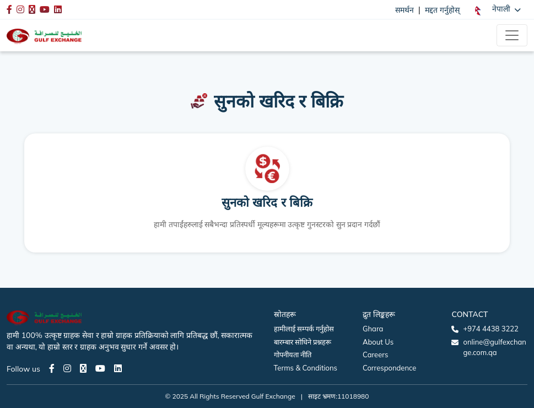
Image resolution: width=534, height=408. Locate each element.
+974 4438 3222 (490, 328)
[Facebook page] (52, 368)
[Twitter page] (83, 368)
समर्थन (404, 10)
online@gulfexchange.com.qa (494, 347)
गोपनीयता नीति (292, 354)
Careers (375, 354)
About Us (378, 341)
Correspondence (389, 367)
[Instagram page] (67, 368)
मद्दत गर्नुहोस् (442, 10)
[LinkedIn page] (118, 368)
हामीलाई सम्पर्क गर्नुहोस (304, 328)
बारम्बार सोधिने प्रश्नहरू (303, 341)
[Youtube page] (100, 368)
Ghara (373, 328)
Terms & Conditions (306, 367)
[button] (497, 9)
